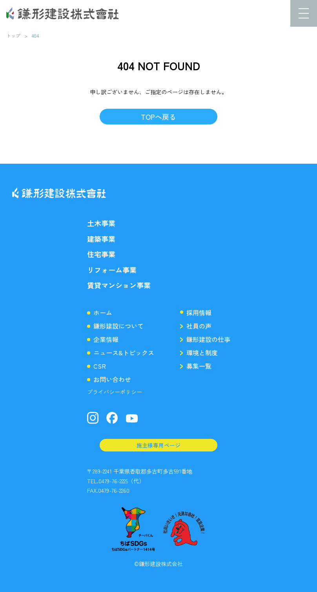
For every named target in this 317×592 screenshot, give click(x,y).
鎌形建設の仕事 (208, 339)
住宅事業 (101, 254)
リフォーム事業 (112, 269)
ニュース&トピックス (123, 352)
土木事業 (101, 223)
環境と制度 (202, 352)
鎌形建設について (118, 326)
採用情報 (198, 312)
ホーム (102, 312)
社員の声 (198, 326)
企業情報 (105, 339)
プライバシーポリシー (114, 392)
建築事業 (101, 238)
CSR (99, 366)
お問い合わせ (112, 379)
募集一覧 (198, 366)
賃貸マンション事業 (119, 285)
